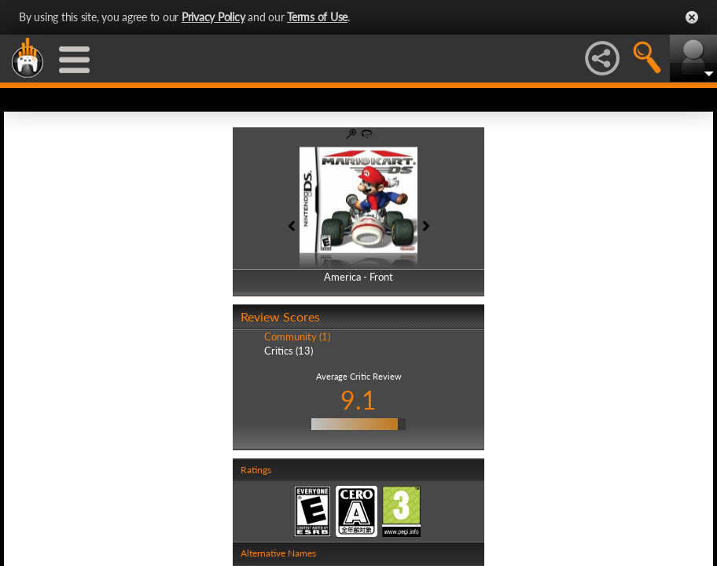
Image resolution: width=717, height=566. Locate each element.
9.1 (358, 399)
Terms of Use (317, 17)
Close (692, 17)
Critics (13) (288, 350)
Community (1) (297, 336)
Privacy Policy (213, 17)
